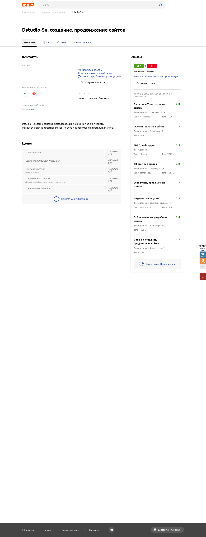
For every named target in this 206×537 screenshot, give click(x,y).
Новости (48, 530)
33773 (203, 262)
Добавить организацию (170, 529)
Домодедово (28, 12)
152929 (202, 256)
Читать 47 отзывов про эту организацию (156, 76)
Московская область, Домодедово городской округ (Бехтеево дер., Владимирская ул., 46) (99, 73)
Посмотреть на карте (92, 82)
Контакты (94, 530)
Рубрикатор (28, 530)
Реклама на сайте (71, 530)
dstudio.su (28, 109)
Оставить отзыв (145, 83)
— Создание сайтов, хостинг (51, 12)
